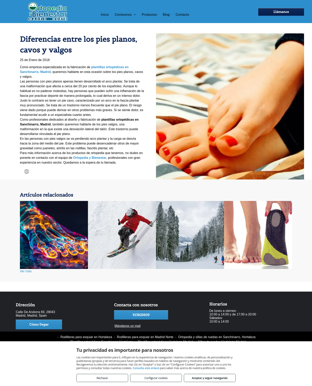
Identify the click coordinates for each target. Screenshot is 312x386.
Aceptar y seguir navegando (209, 378)
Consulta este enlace (146, 368)
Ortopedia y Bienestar (89, 157)
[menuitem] (105, 14)
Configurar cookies (156, 378)
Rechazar (102, 378)
